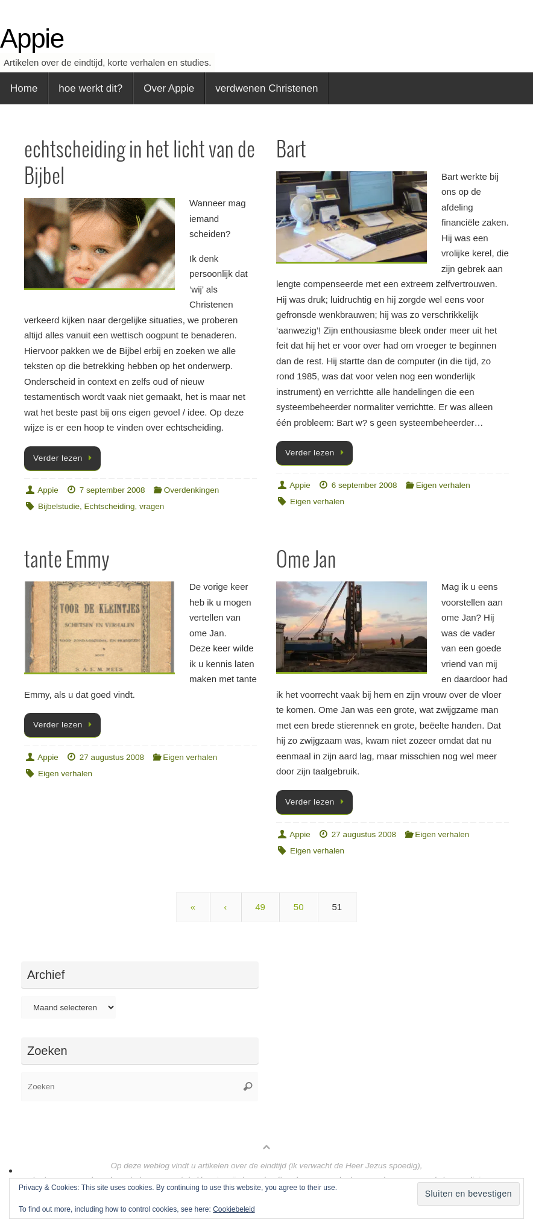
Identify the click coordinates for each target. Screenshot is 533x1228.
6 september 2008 (364, 485)
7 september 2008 (112, 490)
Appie (32, 38)
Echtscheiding (109, 506)
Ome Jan (306, 560)
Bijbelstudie (59, 506)
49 (260, 907)
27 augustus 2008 (112, 757)
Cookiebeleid (233, 1209)
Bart (291, 150)
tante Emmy (66, 560)
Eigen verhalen (443, 485)
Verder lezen (64, 458)
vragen (151, 506)
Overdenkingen (191, 490)
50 (299, 907)
